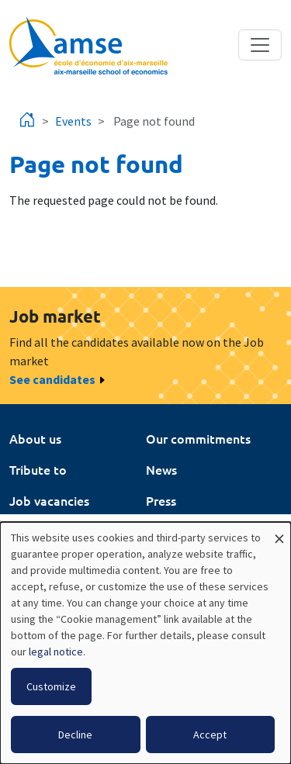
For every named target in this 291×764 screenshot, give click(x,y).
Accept (210, 735)
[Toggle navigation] (260, 44)
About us (35, 438)
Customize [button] (51, 686)
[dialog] (145, 643)
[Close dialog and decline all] (279, 531)
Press (161, 500)
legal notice (56, 652)
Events (73, 121)
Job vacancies (49, 500)
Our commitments (198, 438)
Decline (75, 735)
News (161, 469)
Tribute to (38, 469)
